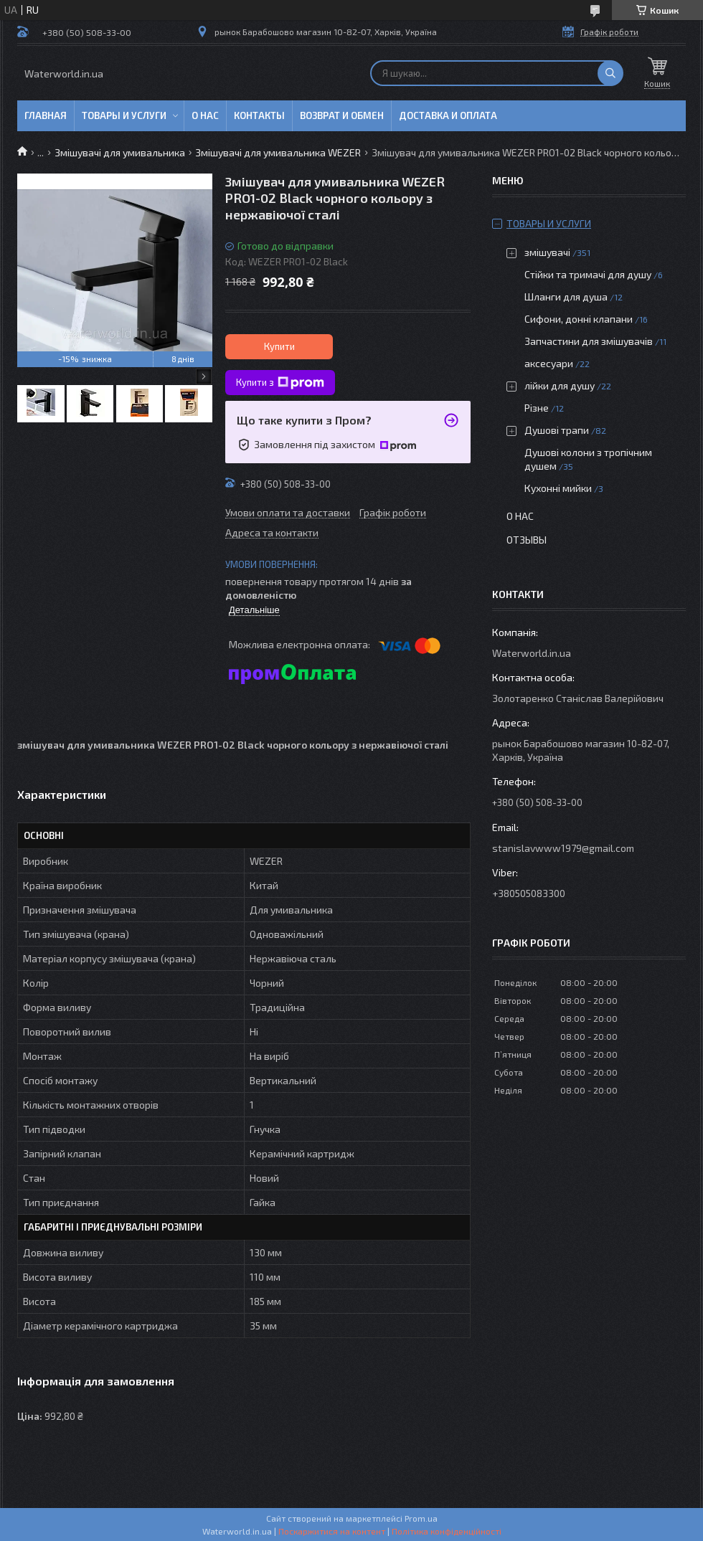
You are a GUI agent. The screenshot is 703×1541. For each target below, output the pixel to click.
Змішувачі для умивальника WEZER (278, 152)
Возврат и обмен (342, 115)
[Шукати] (610, 73)
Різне (536, 408)
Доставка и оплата (448, 115)
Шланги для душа (566, 296)
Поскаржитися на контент (331, 1531)
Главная (45, 115)
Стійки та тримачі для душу (587, 274)
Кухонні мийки (558, 488)
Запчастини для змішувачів (588, 341)
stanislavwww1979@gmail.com (563, 848)
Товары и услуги (124, 115)
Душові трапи (556, 430)
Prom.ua (421, 1518)
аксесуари (548, 363)
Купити (279, 346)
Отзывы (526, 540)
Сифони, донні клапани (578, 319)
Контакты (259, 115)
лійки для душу (559, 385)
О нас (205, 115)
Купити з (280, 382)
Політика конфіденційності (446, 1531)
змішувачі (547, 252)
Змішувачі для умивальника (120, 152)
